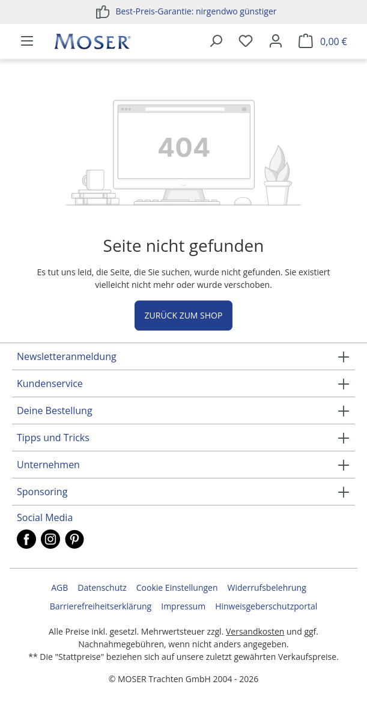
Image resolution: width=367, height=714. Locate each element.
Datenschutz (101, 587)
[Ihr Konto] (276, 41)
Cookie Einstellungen (177, 587)
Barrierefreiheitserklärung (100, 606)
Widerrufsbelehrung (267, 587)
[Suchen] (216, 41)
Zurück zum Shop (184, 315)
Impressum (183, 606)
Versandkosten (255, 631)
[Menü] (27, 41)
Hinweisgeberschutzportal (266, 606)
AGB (59, 587)
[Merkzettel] (246, 41)
